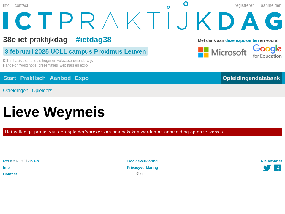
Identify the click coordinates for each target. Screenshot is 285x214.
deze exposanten (242, 40)
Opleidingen (15, 90)
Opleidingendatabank (251, 78)
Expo (82, 78)
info (6, 5)
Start (9, 78)
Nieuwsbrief (271, 161)
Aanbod (60, 78)
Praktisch (33, 78)
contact (21, 5)
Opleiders (42, 90)
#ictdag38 (93, 39)
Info (6, 168)
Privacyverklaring (142, 168)
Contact (10, 174)
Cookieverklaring (142, 161)
